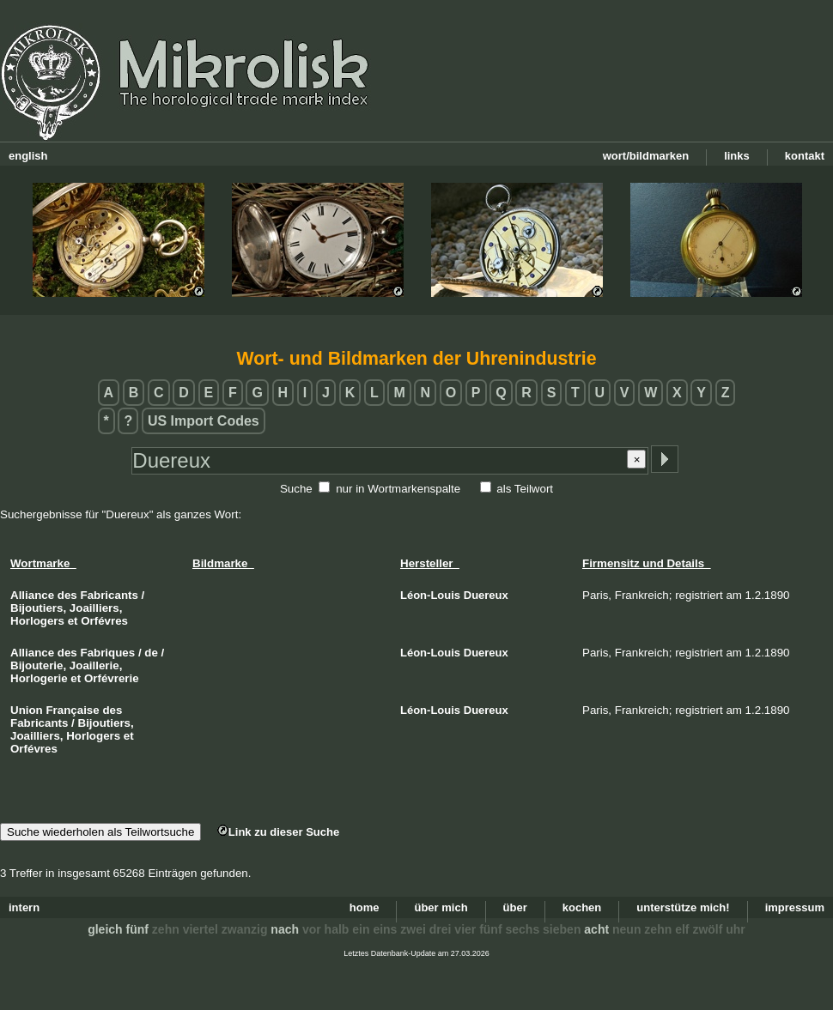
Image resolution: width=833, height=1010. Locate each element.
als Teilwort (524, 488)
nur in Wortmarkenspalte (398, 488)
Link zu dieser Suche (278, 832)
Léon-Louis (430, 595)
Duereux (486, 595)
